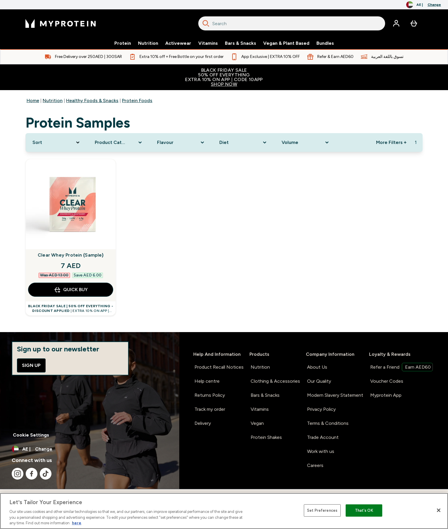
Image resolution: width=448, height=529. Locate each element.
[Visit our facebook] (31, 474)
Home (33, 100)
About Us (317, 367)
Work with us (320, 451)
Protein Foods (137, 100)
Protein (122, 43)
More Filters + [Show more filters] (391, 142)
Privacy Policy (321, 409)
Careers (315, 465)
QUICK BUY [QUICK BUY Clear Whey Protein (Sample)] (71, 289)
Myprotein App (386, 395)
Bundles (325, 43)
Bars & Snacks (240, 43)
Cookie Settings (31, 435)
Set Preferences (322, 510)
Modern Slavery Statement (335, 395)
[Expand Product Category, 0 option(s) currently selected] (119, 142)
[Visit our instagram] (17, 474)
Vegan (257, 423)
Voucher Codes (386, 381)
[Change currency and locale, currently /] (423, 4)
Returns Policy (209, 395)
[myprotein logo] (60, 23)
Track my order (209, 409)
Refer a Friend (401, 367)
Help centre (207, 381)
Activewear (178, 43)
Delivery (202, 423)
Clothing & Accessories (275, 381)
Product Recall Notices (219, 367)
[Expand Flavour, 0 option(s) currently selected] (181, 142)
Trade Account (323, 437)
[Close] (438, 510)
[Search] (206, 23)
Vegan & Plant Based (286, 43)
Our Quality (319, 381)
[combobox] (291, 23)
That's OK (364, 510)
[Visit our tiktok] (45, 474)
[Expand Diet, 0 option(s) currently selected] (243, 142)
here (76, 523)
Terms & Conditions (328, 423)
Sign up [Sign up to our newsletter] (31, 365)
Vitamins (208, 43)
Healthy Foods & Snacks (92, 100)
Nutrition (148, 43)
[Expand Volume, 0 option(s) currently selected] (306, 142)
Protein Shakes (266, 437)
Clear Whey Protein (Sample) (71, 255)
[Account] (396, 23)
